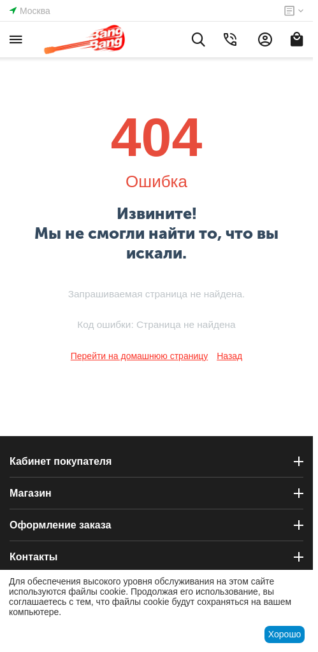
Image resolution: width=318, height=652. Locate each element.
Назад (229, 356)
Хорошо (284, 634)
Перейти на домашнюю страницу (139, 356)
